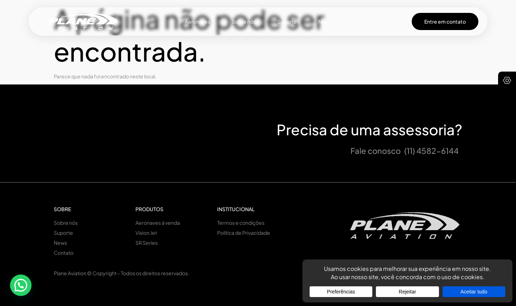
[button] (21, 285)
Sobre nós (244, 21)
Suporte (287, 21)
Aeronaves (197, 21)
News (324, 21)
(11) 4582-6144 (431, 151)
